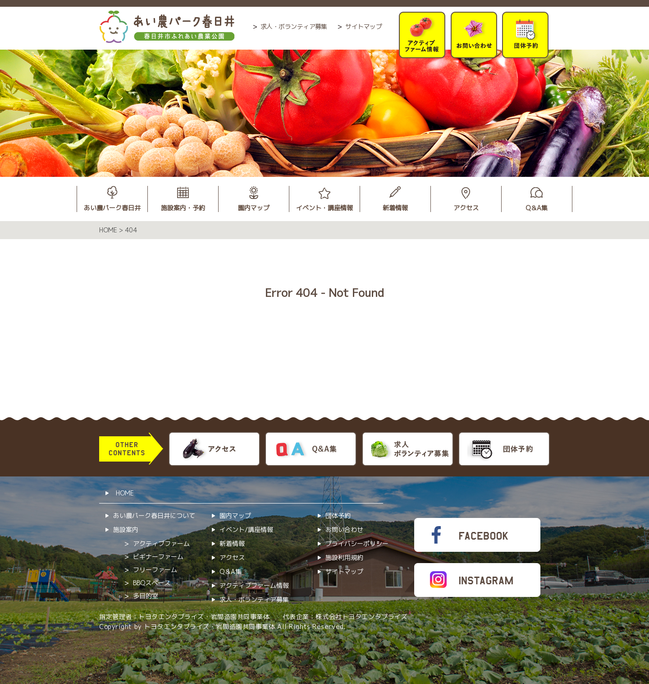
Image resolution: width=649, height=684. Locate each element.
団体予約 (338, 515)
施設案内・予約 (183, 207)
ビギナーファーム (158, 556)
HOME (125, 493)
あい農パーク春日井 (112, 207)
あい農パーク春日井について (154, 515)
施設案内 (125, 529)
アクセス (466, 207)
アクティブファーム (161, 543)
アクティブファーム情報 (254, 585)
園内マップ (254, 207)
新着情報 (395, 207)
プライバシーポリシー (356, 543)
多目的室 (145, 596)
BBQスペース (151, 582)
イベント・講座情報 (324, 207)
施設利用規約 (344, 557)
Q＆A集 (537, 207)
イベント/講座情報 (246, 529)
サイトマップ (363, 26)
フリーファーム (155, 569)
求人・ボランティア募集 (294, 26)
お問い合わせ (344, 529)
